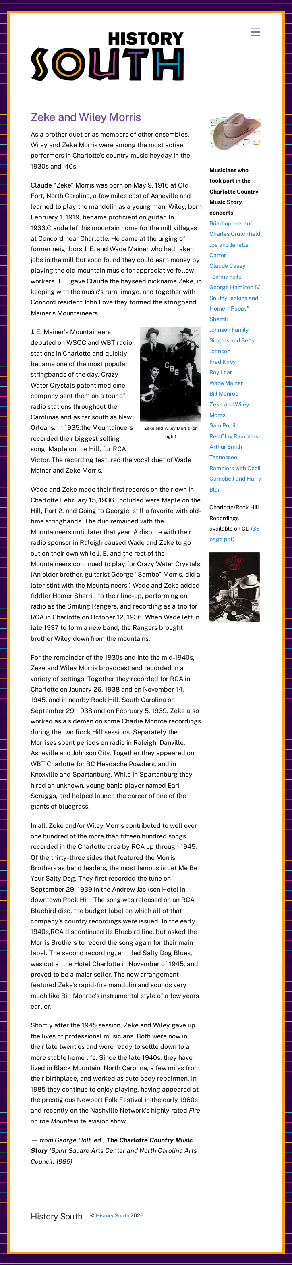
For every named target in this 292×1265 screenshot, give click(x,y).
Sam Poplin (223, 425)
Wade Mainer (226, 383)
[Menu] (256, 32)
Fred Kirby (222, 361)
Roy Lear (220, 372)
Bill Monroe (223, 393)
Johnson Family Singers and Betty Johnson (232, 340)
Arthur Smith (225, 447)
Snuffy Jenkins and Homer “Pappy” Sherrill (233, 309)
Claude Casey (227, 266)
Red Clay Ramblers (233, 436)
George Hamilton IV (234, 287)
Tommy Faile (225, 276)
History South (112, 1216)
